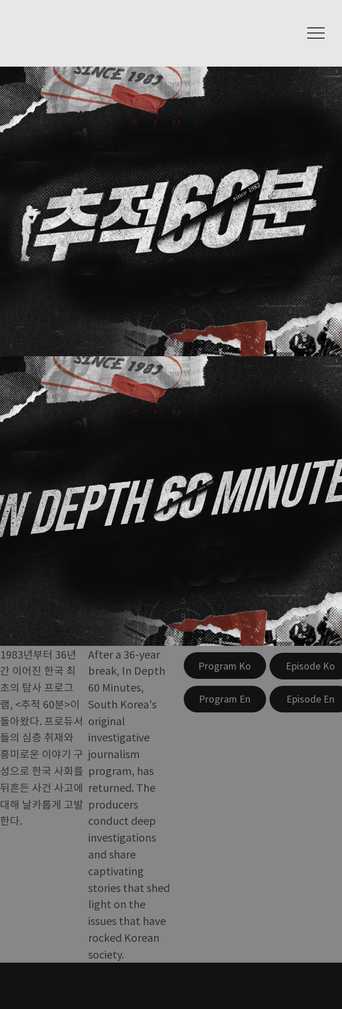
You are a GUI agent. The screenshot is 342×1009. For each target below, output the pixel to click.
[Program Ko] (225, 665)
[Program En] (225, 699)
